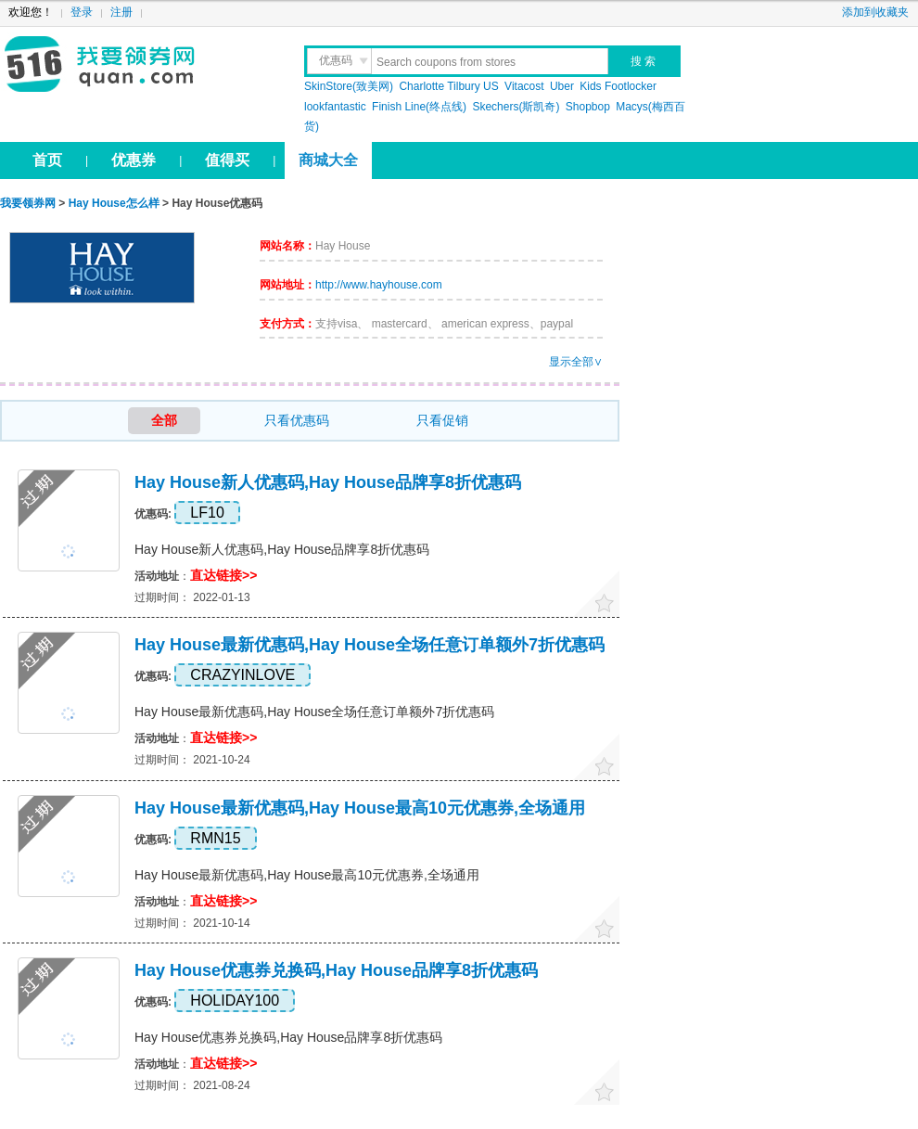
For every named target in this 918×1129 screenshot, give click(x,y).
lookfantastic (335, 106)
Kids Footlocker (618, 86)
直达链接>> (223, 575)
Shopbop (588, 106)
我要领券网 (140, 65)
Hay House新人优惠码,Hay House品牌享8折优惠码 (327, 482)
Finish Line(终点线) (419, 106)
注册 (121, 12)
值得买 (227, 160)
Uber (562, 86)
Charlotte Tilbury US (448, 86)
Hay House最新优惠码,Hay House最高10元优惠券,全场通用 (359, 808)
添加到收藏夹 (875, 12)
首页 (47, 160)
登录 (81, 12)
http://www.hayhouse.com (378, 284)
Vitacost (523, 86)
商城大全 (328, 160)
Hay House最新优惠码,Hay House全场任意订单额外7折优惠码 (369, 644)
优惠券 (133, 160)
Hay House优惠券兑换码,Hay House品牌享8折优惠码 (336, 970)
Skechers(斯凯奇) (515, 106)
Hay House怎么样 (114, 203)
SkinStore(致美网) (348, 86)
